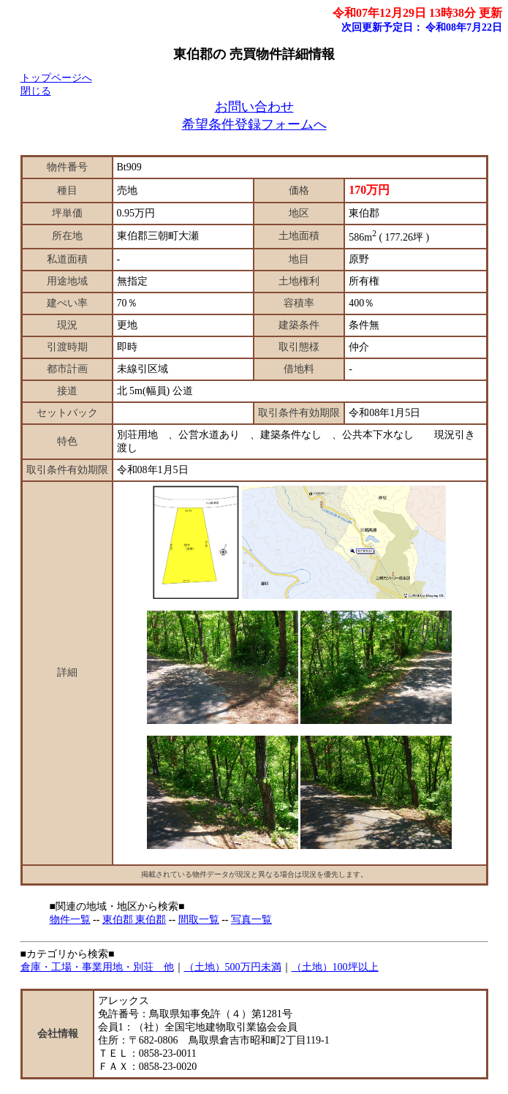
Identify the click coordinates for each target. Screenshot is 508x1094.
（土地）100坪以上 (335, 967)
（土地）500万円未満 (232, 967)
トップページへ (56, 77)
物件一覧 (70, 919)
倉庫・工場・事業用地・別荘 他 (97, 967)
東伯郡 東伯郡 (134, 919)
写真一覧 (251, 919)
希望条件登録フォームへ (254, 124)
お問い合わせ (254, 106)
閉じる (35, 91)
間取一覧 (198, 919)
